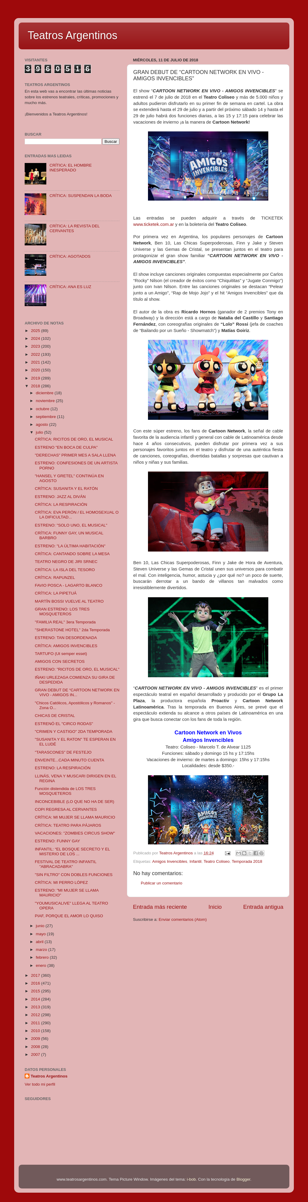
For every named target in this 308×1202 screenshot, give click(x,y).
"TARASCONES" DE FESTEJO (63, 752)
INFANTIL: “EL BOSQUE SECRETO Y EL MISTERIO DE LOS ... (72, 851)
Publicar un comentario (161, 883)
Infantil (195, 861)
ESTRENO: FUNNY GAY (57, 841)
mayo (41, 934)
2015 (36, 991)
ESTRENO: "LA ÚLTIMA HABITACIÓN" (70, 546)
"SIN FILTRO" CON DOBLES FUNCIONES (73, 874)
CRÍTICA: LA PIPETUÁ (56, 593)
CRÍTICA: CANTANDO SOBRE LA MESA (72, 554)
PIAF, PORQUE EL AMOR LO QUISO (69, 916)
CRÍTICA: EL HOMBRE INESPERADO (70, 167)
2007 (36, 1054)
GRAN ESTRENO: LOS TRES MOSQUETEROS (62, 611)
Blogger (243, 1179)
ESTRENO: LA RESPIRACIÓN (63, 768)
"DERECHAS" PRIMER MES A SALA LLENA (75, 455)
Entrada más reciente (160, 907)
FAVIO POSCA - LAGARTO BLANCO (68, 585)
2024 (36, 338)
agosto (42, 424)
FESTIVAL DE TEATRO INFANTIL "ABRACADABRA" (66, 864)
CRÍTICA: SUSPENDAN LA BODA (80, 195)
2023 (36, 346)
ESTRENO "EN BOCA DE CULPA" (66, 447)
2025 (36, 330)
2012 (36, 1015)
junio (40, 926)
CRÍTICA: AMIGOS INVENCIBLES (66, 646)
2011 (36, 1023)
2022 (36, 354)
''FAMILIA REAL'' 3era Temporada (65, 622)
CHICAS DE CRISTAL (55, 715)
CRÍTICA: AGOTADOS (69, 256)
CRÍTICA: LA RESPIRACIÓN (61, 504)
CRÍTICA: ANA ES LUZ (70, 286)
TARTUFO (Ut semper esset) (61, 653)
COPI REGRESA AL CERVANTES (66, 809)
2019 (36, 378)
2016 (36, 983)
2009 (36, 1038)
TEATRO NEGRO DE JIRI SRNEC (66, 561)
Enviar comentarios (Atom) (183, 919)
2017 (36, 975)
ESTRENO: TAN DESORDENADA (66, 637)
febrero (43, 957)
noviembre (46, 400)
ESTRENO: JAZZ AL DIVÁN (60, 496)
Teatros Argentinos (72, 35)
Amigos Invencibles (169, 861)
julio (40, 432)
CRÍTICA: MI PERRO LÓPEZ (61, 882)
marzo (42, 949)
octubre (43, 409)
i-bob (191, 1179)
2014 (36, 999)
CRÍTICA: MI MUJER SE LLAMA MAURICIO (75, 817)
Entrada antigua (263, 907)
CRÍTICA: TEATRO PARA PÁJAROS (68, 825)
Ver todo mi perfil (40, 1084)
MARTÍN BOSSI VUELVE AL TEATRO (69, 601)
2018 (36, 386)
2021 (36, 362)
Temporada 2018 (247, 861)
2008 (36, 1046)
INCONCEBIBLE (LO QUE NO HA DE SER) (74, 801)
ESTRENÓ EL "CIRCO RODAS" (64, 723)
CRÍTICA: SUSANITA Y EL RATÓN (66, 488)
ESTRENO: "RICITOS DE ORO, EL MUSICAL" (77, 669)
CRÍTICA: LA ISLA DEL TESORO (65, 569)
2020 (36, 370)
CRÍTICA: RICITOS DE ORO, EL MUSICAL (74, 439)
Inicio (215, 907)
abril (40, 941)
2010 (36, 1030)
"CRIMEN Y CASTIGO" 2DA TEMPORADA (73, 731)
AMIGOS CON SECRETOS (60, 661)
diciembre (45, 393)
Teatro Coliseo (216, 861)
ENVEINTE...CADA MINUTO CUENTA (69, 760)
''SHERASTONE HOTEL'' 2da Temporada (72, 630)
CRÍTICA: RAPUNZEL (55, 577)
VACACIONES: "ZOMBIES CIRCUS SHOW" (75, 833)
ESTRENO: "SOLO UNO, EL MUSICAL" (71, 525)
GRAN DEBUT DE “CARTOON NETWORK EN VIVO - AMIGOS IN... (77, 692)
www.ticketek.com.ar (153, 224)
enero (41, 965)
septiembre (46, 416)
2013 (36, 1007)
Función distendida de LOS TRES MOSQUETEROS (65, 791)
